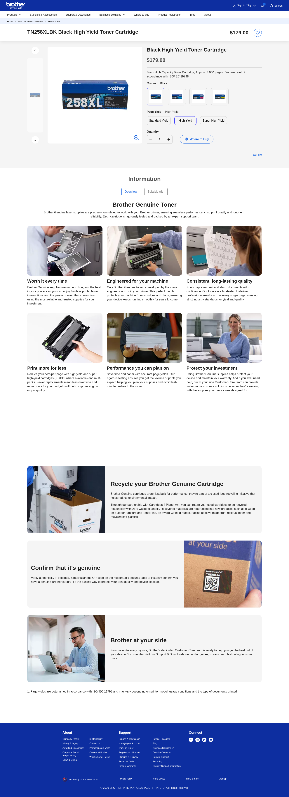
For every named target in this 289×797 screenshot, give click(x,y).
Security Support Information (167, 766)
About (207, 14)
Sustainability (95, 739)
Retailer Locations (161, 739)
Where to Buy (196, 139)
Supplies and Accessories (30, 21)
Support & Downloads (78, 14)
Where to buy (141, 14)
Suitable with (156, 191)
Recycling (157, 761)
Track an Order (126, 748)
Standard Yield (158, 120)
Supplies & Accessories (43, 14)
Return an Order (127, 761)
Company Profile (70, 739)
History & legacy (70, 743)
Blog (192, 14)
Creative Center (160, 752)
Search (276, 6)
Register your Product (129, 752)
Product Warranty (127, 766)
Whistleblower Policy (99, 757)
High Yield (185, 120)
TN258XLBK (54, 21)
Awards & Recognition (73, 748)
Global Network (87, 779)
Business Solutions (162, 748)
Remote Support (161, 757)
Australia (69, 779)
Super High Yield (213, 120)
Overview (131, 191)
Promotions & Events (99, 748)
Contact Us (94, 743)
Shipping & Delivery (128, 757)
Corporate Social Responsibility (70, 754)
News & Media (69, 760)
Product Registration (169, 14)
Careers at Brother (98, 752)
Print (259, 154)
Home (10, 21)
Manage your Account (129, 743)
